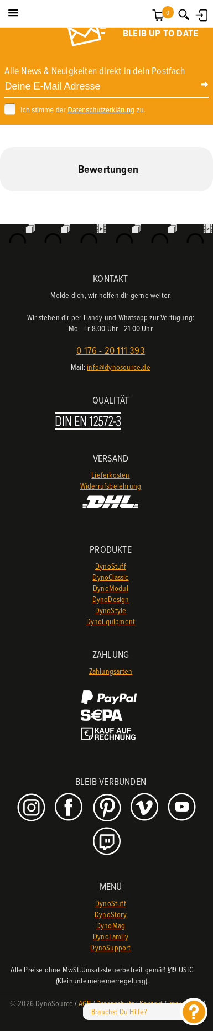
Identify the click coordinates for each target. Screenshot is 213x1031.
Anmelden (200, 14)
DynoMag (110, 925)
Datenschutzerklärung (100, 110)
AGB (85, 1003)
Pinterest (108, 808)
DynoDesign (110, 599)
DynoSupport (110, 947)
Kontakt (151, 1003)
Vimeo (146, 808)
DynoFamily (110, 936)
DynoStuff (110, 566)
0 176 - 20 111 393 (110, 350)
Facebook (70, 808)
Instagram (32, 808)
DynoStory (111, 914)
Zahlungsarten (111, 671)
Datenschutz (115, 1003)
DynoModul (110, 588)
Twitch (108, 841)
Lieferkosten (110, 474)
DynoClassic (110, 577)
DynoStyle (111, 610)
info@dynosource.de (118, 367)
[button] (13, 13)
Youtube (183, 808)
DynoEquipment (111, 621)
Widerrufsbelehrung (111, 485)
